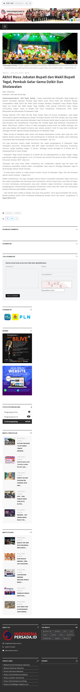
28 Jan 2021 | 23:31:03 (21, 511)
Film (71, 631)
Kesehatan (70, 635)
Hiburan (57, 638)
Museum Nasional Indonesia (14, 668)
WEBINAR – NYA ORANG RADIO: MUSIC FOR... (22, 517)
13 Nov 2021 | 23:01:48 (21, 458)
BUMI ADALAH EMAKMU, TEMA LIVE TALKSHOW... (23, 561)
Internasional (47, 638)
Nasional (57, 631)
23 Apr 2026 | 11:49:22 (21, 571)
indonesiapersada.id (11, 650)
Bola (65, 631)
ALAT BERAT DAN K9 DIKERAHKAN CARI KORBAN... (22, 609)
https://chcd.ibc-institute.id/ (14, 678)
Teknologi (66, 638)
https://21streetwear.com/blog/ (15, 681)
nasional (9, 213)
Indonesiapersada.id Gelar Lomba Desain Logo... (23, 464)
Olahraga (53, 635)
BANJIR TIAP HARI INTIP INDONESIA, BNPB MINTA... (23, 545)
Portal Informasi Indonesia (13, 671)
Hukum (45, 635)
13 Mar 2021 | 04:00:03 (21, 474)
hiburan (17, 213)
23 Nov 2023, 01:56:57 (17, 73)
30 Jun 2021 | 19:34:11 (21, 439)
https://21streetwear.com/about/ (16, 674)
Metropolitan (47, 631)
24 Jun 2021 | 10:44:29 (21, 492)
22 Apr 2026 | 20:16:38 (21, 603)
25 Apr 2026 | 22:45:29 (21, 555)
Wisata (62, 635)
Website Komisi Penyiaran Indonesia (17, 665)
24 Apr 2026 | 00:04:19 (21, 589)
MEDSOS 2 (5, 73)
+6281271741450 (10, 647)
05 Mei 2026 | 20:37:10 (21, 539)
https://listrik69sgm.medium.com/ (16, 684)
